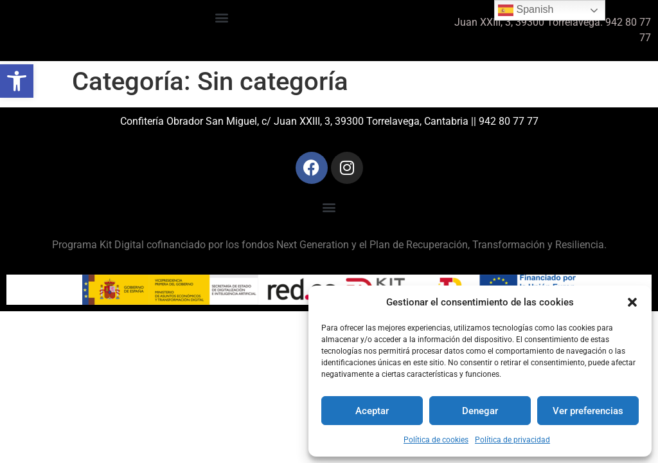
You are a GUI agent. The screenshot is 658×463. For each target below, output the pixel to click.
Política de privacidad (512, 439)
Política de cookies (436, 439)
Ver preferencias (588, 411)
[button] (16, 81)
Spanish (525, 10)
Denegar (480, 411)
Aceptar (372, 411)
